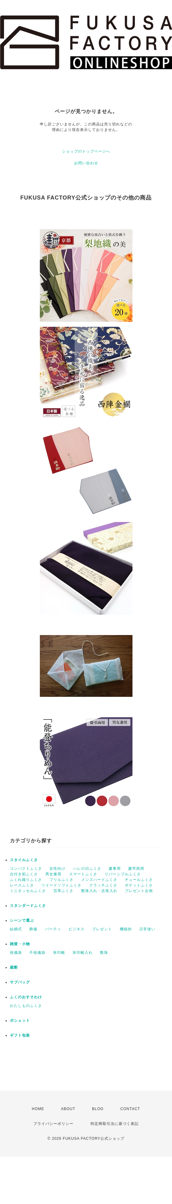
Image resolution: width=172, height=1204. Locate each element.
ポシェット (20, 1020)
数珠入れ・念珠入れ (99, 891)
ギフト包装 (20, 1035)
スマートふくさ (83, 874)
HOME (38, 1109)
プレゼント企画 (139, 891)
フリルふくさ (61, 880)
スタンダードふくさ (28, 905)
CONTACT (130, 1109)
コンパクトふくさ (26, 868)
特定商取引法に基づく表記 (114, 1124)
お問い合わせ (86, 163)
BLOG (97, 1109)
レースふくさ (22, 885)
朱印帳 (59, 952)
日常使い (147, 929)
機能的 (126, 929)
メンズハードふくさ (99, 880)
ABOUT (68, 1109)
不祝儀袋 (37, 952)
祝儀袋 (16, 952)
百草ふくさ (63, 891)
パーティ (53, 929)
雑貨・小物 (20, 944)
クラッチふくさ (103, 885)
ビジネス (77, 929)
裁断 (14, 967)
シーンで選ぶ (22, 920)
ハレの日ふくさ (87, 868)
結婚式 (16, 929)
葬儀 (33, 929)
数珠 (104, 952)
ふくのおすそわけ (26, 997)
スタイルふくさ (24, 860)
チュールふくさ (139, 880)
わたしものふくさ (26, 1006)
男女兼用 (53, 874)
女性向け (57, 868)
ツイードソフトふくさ (61, 885)
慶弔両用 (136, 868)
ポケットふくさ (139, 885)
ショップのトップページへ (86, 151)
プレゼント (102, 929)
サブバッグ (20, 982)
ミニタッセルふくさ (28, 891)
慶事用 (115, 868)
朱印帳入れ (83, 952)
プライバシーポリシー (53, 1124)
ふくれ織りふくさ (26, 880)
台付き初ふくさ (24, 874)
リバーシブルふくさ (123, 874)
